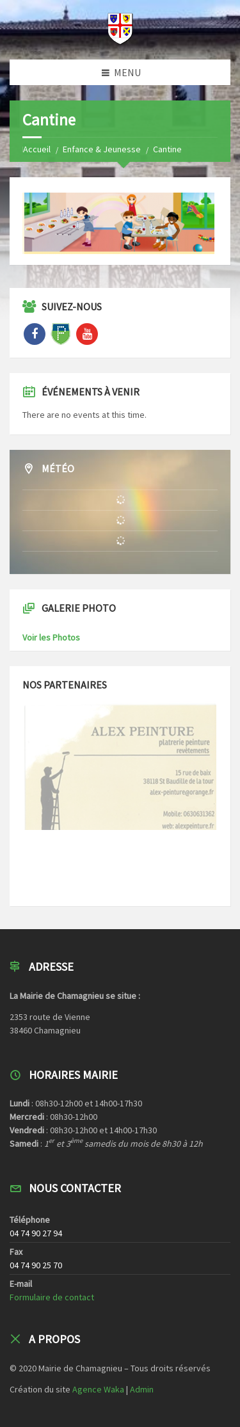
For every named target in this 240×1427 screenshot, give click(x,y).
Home (33, 149)
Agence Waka (98, 1389)
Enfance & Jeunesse (102, 149)
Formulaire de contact (52, 1297)
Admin (142, 1389)
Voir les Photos (51, 637)
